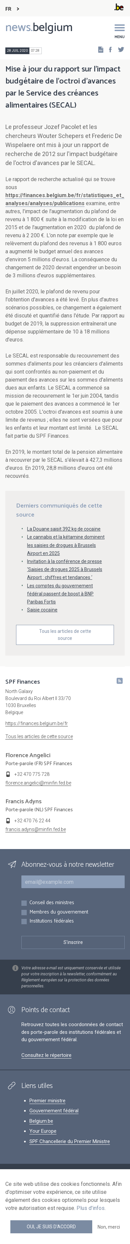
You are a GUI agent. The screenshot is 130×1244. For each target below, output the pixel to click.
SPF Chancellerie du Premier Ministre (69, 1141)
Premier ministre (47, 1101)
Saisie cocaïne (42, 609)
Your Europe (42, 1131)
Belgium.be (41, 1121)
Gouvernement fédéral (54, 1111)
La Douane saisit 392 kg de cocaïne (64, 529)
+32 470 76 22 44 (32, 820)
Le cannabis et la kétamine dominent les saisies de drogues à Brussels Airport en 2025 (66, 545)
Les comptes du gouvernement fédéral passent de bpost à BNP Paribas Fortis (60, 593)
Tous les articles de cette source (65, 635)
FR (8, 9)
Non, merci (109, 1227)
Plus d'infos (91, 1208)
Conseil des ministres (51, 903)
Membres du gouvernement (58, 912)
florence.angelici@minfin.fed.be (38, 783)
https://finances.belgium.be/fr (36, 723)
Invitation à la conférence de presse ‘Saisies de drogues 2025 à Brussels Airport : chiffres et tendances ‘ (64, 569)
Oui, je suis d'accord (51, 1226)
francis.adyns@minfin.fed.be (35, 829)
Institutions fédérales (51, 921)
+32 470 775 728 (31, 774)
